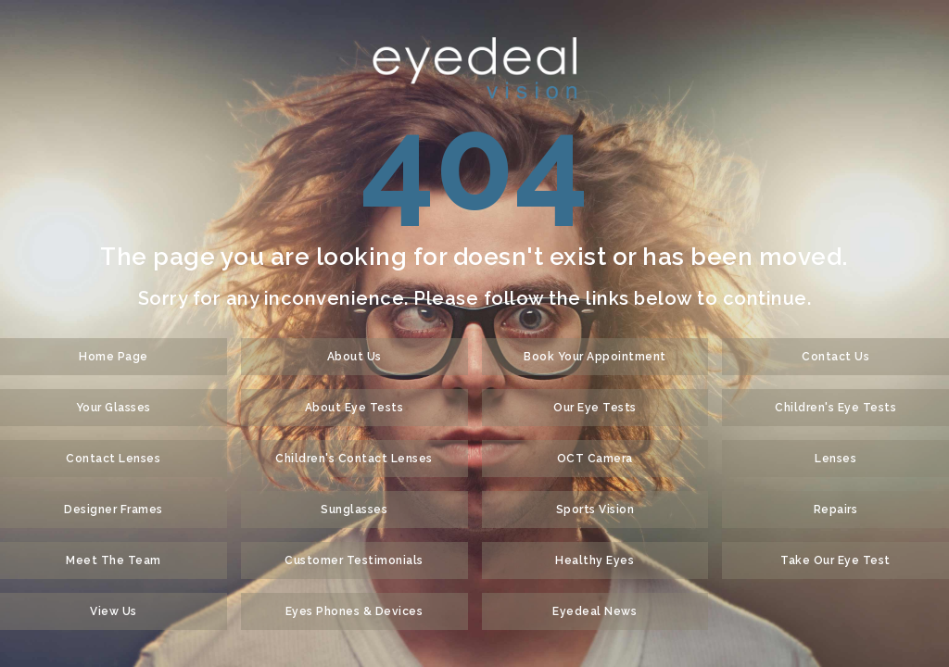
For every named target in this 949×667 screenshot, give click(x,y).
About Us (354, 356)
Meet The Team (113, 560)
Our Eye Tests (595, 407)
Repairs (836, 509)
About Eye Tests (354, 407)
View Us (113, 611)
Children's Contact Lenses (354, 458)
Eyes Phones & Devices (354, 611)
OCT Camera (595, 458)
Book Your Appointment (595, 356)
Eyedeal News (594, 611)
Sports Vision (595, 509)
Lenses (835, 458)
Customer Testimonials (354, 560)
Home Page (113, 356)
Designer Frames (113, 509)
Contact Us (835, 356)
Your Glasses (113, 407)
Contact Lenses (113, 458)
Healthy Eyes (594, 560)
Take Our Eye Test (835, 560)
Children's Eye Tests (835, 407)
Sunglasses (354, 509)
